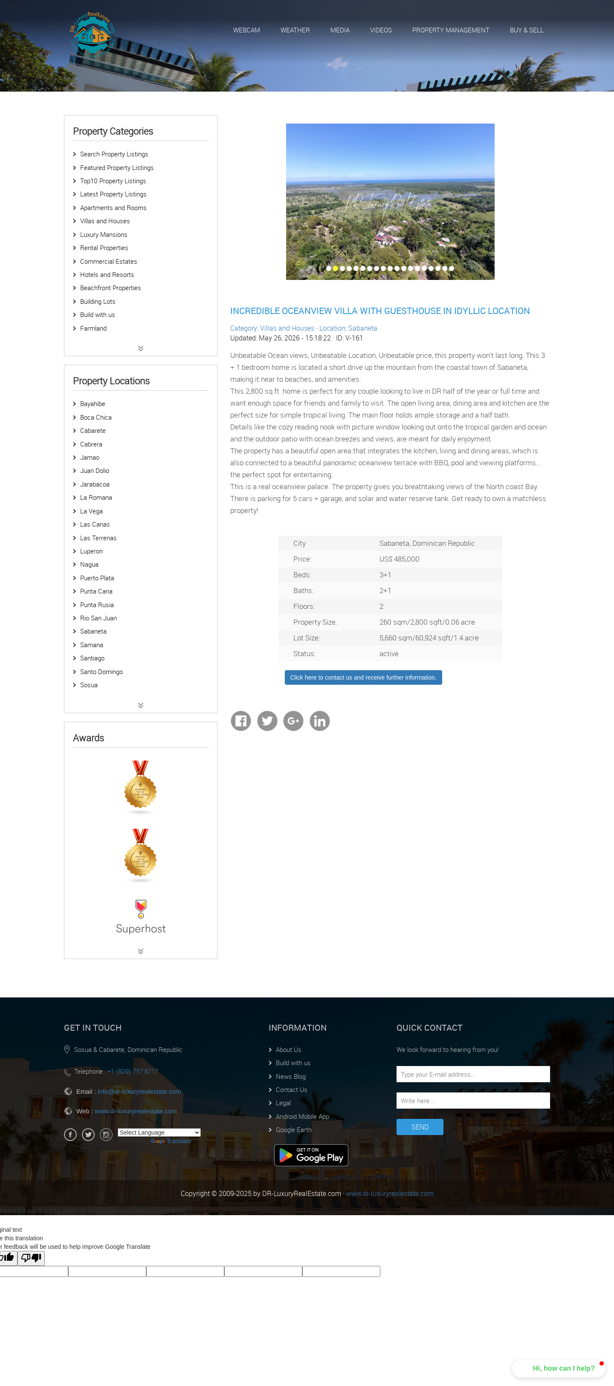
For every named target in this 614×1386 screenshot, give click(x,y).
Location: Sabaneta (348, 328)
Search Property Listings (114, 154)
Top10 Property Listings (113, 180)
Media (340, 30)
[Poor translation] (31, 1258)
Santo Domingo (101, 671)
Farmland (93, 328)
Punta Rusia (97, 604)
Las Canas (95, 524)
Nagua (89, 564)
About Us (288, 1049)
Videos (381, 30)
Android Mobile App (302, 1116)
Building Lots (98, 301)
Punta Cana (96, 591)
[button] (558, 1368)
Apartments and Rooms (113, 207)
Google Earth (294, 1129)
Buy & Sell (527, 30)
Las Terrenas (98, 537)
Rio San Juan (98, 618)
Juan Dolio (94, 470)
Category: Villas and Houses (272, 328)
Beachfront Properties (110, 287)
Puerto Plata (97, 577)
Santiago (92, 658)
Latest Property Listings (113, 194)
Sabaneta (93, 631)
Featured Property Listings (117, 167)
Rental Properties (104, 247)
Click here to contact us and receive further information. (363, 677)
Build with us (97, 314)
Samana (91, 644)
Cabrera (91, 444)
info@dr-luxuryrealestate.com (139, 1091)
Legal (283, 1102)
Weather (295, 30)
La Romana (96, 497)
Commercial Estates (108, 261)
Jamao (89, 457)
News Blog (291, 1076)
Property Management (450, 30)
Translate (171, 1141)
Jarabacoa (95, 484)
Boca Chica (96, 417)
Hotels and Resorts (107, 274)
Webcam (246, 30)
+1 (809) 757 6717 (132, 1071)
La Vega (91, 511)
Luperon (91, 551)
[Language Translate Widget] (159, 1132)
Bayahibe (92, 403)
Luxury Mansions (103, 234)
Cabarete (93, 430)
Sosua (89, 684)
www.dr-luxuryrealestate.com (136, 1111)
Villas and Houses (105, 220)
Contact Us (291, 1089)
